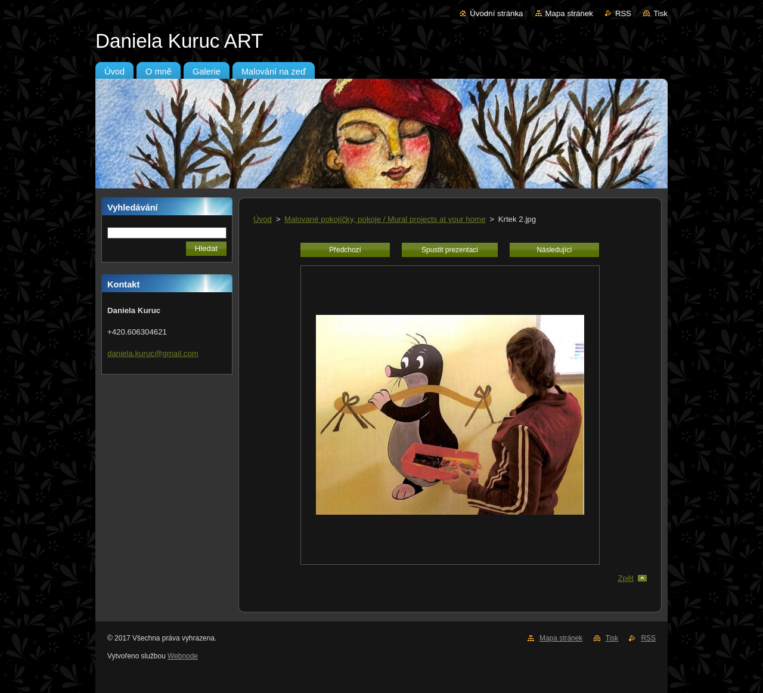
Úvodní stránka (496, 13)
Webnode (183, 656)
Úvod (262, 219)
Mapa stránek (569, 13)
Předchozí (345, 250)
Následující (554, 250)
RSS (623, 13)
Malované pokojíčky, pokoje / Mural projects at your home (384, 219)
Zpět (626, 578)
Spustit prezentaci (449, 250)
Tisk (660, 13)
